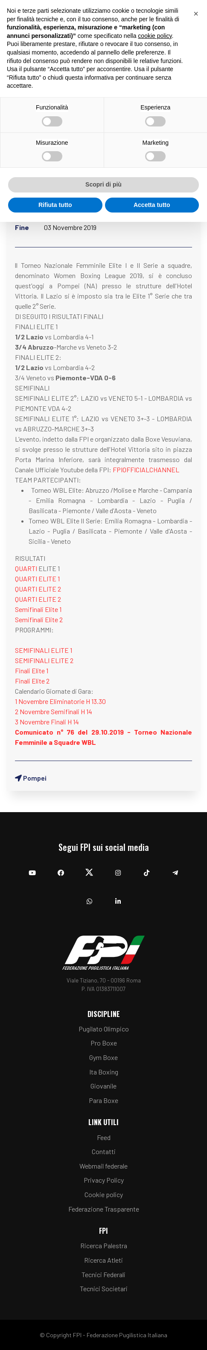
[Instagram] (118, 868)
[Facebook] (61, 868)
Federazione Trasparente (103, 1209)
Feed (104, 1137)
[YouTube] (32, 868)
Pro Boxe (103, 1043)
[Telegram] (175, 868)
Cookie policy (104, 1194)
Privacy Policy (104, 1180)
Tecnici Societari (104, 1288)
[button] (196, 13)
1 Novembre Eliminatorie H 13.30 (60, 701)
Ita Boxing (103, 1072)
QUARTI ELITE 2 (38, 589)
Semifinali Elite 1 (38, 609)
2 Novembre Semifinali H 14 (53, 711)
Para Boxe (103, 1100)
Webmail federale (103, 1166)
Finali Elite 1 (31, 670)
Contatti (104, 1151)
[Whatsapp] (89, 897)
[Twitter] (89, 868)
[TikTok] (146, 868)
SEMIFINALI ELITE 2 (44, 660)
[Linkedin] (118, 897)
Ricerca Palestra (103, 1245)
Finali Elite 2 (32, 681)
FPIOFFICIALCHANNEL (146, 469)
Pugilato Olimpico (104, 1029)
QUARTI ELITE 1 (37, 578)
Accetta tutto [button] (152, 204)
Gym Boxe (103, 1057)
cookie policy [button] (155, 35)
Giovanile (103, 1086)
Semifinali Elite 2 (39, 619)
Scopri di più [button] (103, 184)
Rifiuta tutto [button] (55, 204)
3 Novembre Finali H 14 (47, 722)
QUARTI (26, 568)
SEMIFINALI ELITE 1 (43, 650)
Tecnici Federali (103, 1274)
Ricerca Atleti (103, 1260)
